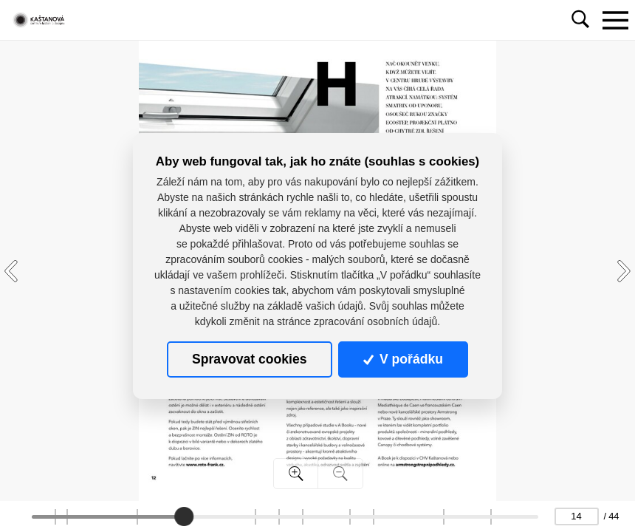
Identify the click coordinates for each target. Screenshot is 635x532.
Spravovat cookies (249, 359)
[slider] (183, 516)
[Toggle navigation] (615, 20)
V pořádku (403, 359)
